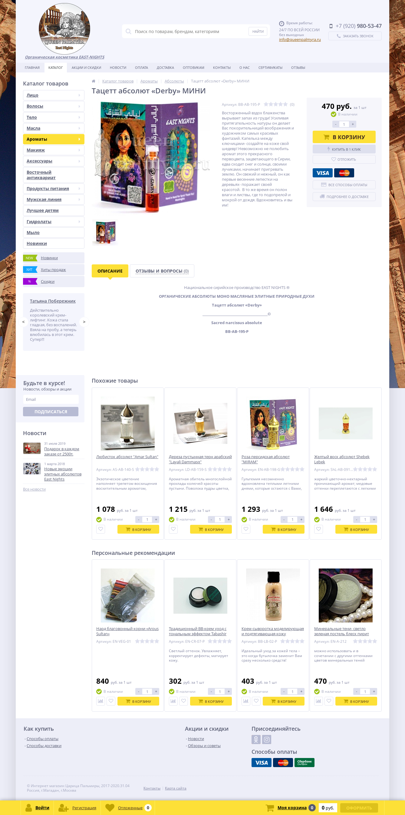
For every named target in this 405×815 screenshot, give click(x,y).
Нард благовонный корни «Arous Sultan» (127, 631)
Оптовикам (193, 67)
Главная (32, 67)
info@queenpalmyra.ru (300, 39)
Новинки (37, 243)
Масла (53, 128)
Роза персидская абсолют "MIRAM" (266, 459)
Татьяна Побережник (53, 301)
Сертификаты (270, 67)
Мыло (33, 232)
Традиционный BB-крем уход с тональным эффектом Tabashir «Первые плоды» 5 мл (197, 634)
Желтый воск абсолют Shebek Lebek (342, 459)
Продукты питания (53, 188)
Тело (53, 117)
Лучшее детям (43, 210)
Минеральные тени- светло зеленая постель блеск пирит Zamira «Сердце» (341, 634)
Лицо (53, 95)
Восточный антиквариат (41, 174)
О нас (244, 67)
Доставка (165, 67)
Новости (118, 67)
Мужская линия (53, 199)
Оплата (141, 67)
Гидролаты (53, 221)
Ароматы (53, 139)
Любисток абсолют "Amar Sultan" (127, 456)
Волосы (53, 106)
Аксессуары (53, 161)
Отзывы (298, 67)
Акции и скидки (86, 67)
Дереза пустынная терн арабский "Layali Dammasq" (200, 459)
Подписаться (51, 411)
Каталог (55, 67)
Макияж (53, 150)
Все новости (34, 489)
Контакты (222, 67)
